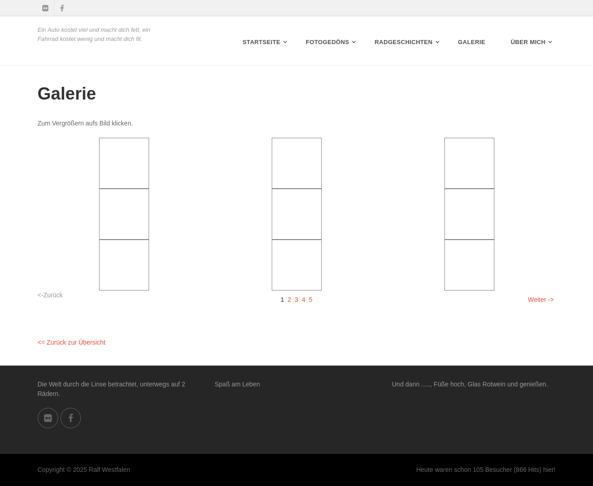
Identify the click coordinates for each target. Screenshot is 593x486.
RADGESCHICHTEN (404, 42)
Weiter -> (541, 299)
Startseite (261, 42)
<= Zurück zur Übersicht (71, 342)
